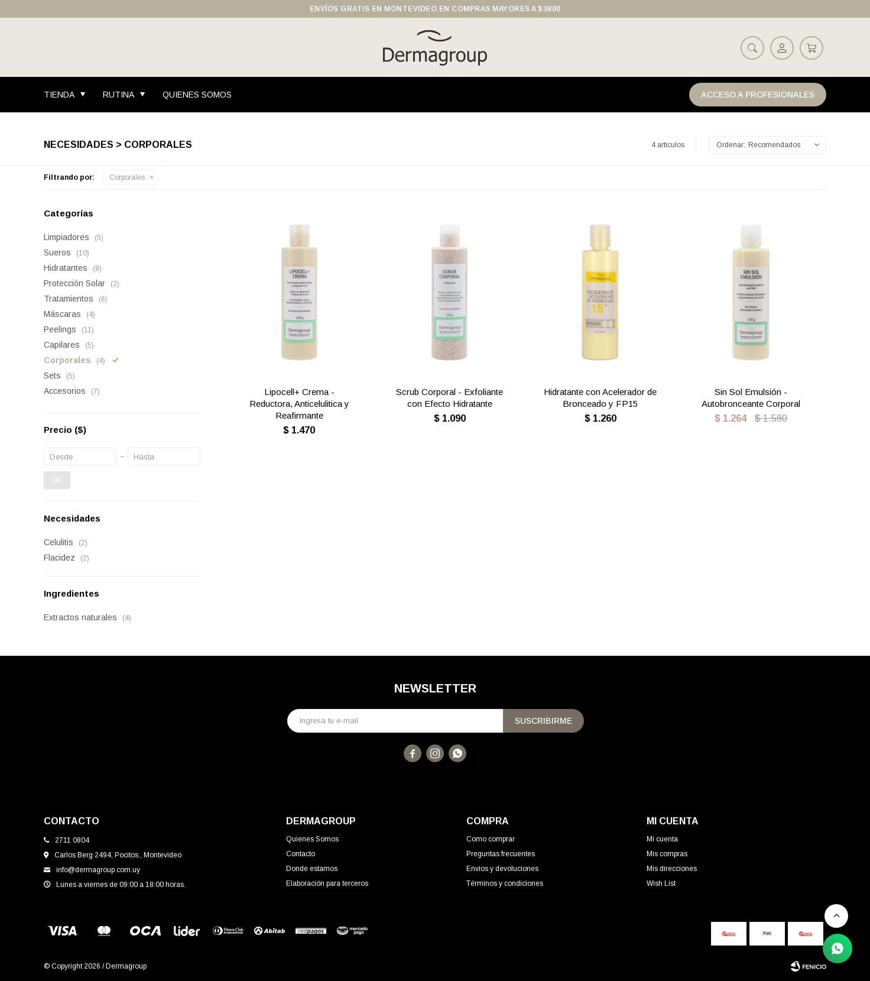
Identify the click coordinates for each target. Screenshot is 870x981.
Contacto (300, 854)
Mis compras (667, 854)
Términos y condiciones (504, 883)
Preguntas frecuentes (500, 854)
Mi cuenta (662, 839)
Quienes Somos (197, 94)
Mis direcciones (672, 869)
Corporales (127, 177)
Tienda (59, 94)
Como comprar (490, 839)
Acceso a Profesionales (757, 94)
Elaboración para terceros (327, 883)
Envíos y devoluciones (502, 869)
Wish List (661, 883)
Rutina (118, 94)
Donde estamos (311, 869)
